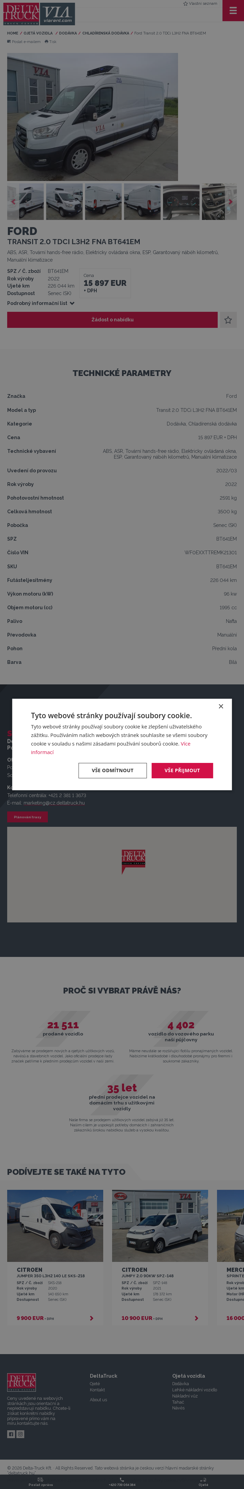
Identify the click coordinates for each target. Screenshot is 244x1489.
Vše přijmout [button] (182, 770)
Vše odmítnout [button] (113, 770)
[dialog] (122, 744)
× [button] (220, 706)
